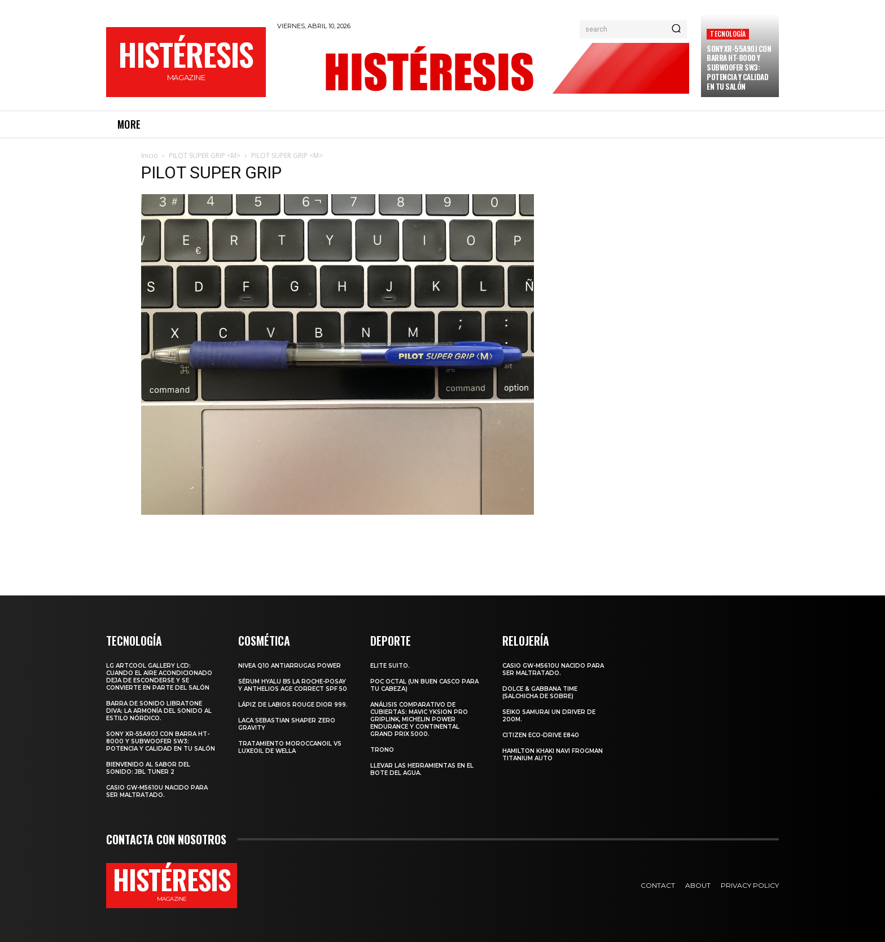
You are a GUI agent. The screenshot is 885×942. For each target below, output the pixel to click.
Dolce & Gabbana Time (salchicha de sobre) (539, 692)
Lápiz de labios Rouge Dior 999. (293, 704)
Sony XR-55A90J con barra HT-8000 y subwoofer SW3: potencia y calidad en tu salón (739, 68)
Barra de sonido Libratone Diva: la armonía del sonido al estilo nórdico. (159, 711)
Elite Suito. (390, 665)
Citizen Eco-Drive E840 (540, 735)
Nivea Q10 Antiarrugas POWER (289, 665)
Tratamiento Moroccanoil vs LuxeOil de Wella (289, 747)
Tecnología (728, 33)
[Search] (676, 29)
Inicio (149, 155)
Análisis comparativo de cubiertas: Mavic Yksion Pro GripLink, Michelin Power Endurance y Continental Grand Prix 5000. (419, 719)
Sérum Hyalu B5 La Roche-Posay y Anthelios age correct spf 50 (292, 685)
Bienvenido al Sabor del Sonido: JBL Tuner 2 (148, 768)
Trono (382, 749)
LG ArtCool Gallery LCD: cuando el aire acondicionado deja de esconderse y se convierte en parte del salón (159, 676)
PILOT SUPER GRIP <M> (204, 155)
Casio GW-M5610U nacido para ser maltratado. (157, 791)
